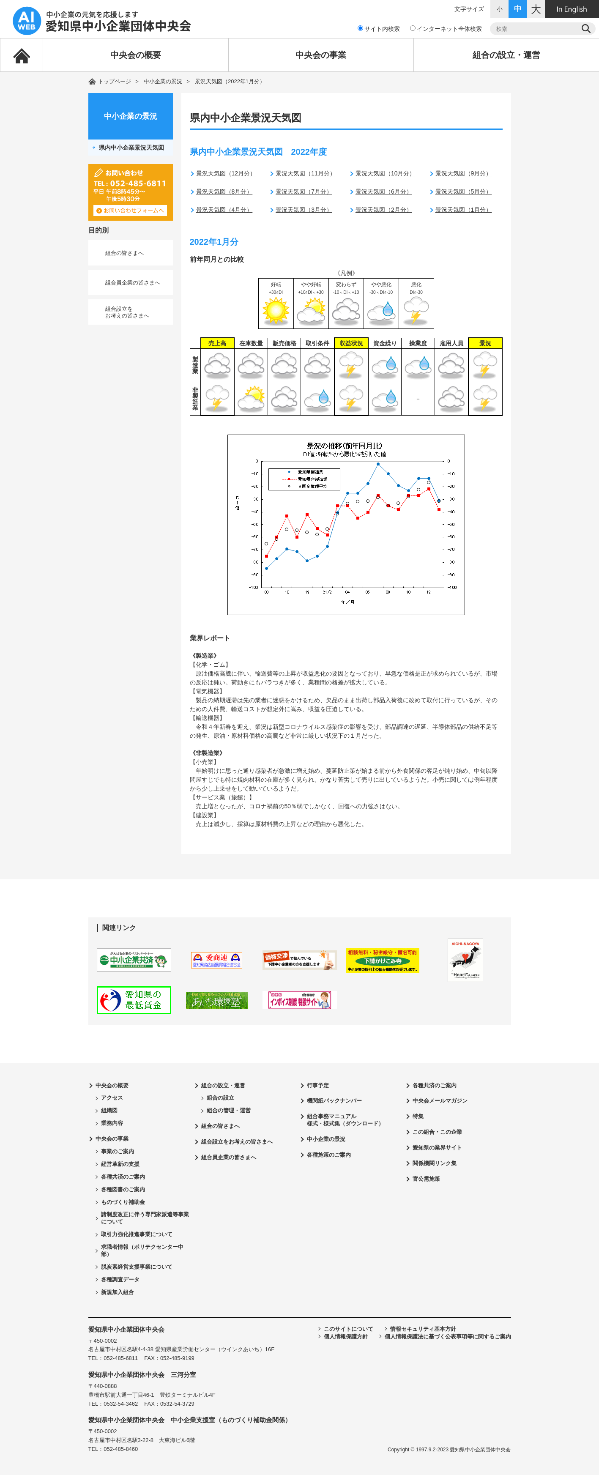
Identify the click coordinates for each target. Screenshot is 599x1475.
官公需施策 (426, 1179)
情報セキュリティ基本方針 (423, 1329)
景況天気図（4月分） (224, 209)
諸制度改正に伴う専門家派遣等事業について (145, 1218)
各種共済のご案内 (123, 1177)
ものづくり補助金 (123, 1202)
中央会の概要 (135, 55)
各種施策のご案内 (329, 1155)
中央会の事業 (320, 55)
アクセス (112, 1098)
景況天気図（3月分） (304, 209)
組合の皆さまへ (124, 253)
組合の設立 (220, 1098)
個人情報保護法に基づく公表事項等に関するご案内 (448, 1336)
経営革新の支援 (120, 1164)
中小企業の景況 (163, 81)
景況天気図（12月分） (226, 173)
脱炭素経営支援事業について (136, 1267)
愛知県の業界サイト (437, 1147)
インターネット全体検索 (446, 28)
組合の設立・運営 (506, 55)
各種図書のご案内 (123, 1189)
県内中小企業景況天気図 (131, 147)
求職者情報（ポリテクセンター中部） (142, 1250)
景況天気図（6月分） (384, 191)
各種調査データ (120, 1279)
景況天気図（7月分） (304, 191)
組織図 (109, 1110)
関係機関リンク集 (435, 1163)
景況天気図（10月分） (386, 173)
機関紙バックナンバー (334, 1100)
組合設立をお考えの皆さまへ (127, 312)
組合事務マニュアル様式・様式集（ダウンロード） (345, 1120)
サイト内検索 (379, 28)
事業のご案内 (117, 1151)
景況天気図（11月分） (306, 173)
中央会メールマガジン (440, 1100)
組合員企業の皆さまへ (132, 282)
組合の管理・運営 (229, 1110)
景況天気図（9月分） (463, 173)
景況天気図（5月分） (463, 191)
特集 (418, 1116)
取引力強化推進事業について (136, 1234)
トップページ (114, 81)
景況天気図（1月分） (463, 209)
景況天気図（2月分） (384, 209)
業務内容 (112, 1123)
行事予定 (318, 1085)
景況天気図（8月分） (224, 191)
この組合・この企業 (437, 1132)
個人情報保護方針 (346, 1336)
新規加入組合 (117, 1292)
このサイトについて (348, 1329)
